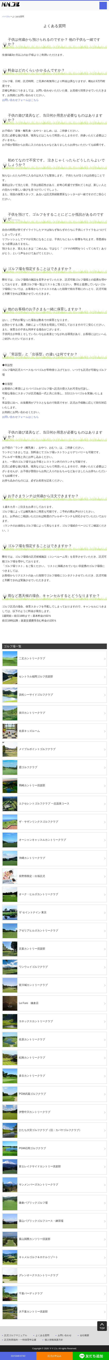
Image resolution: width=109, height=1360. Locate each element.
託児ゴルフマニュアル (15, 1335)
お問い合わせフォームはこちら (20, 100)
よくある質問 (42, 1335)
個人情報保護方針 (54, 1339)
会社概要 (84, 1335)
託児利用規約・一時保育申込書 (20, 1339)
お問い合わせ (64, 1335)
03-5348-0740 (18, 1356)
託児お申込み (54, 1356)
